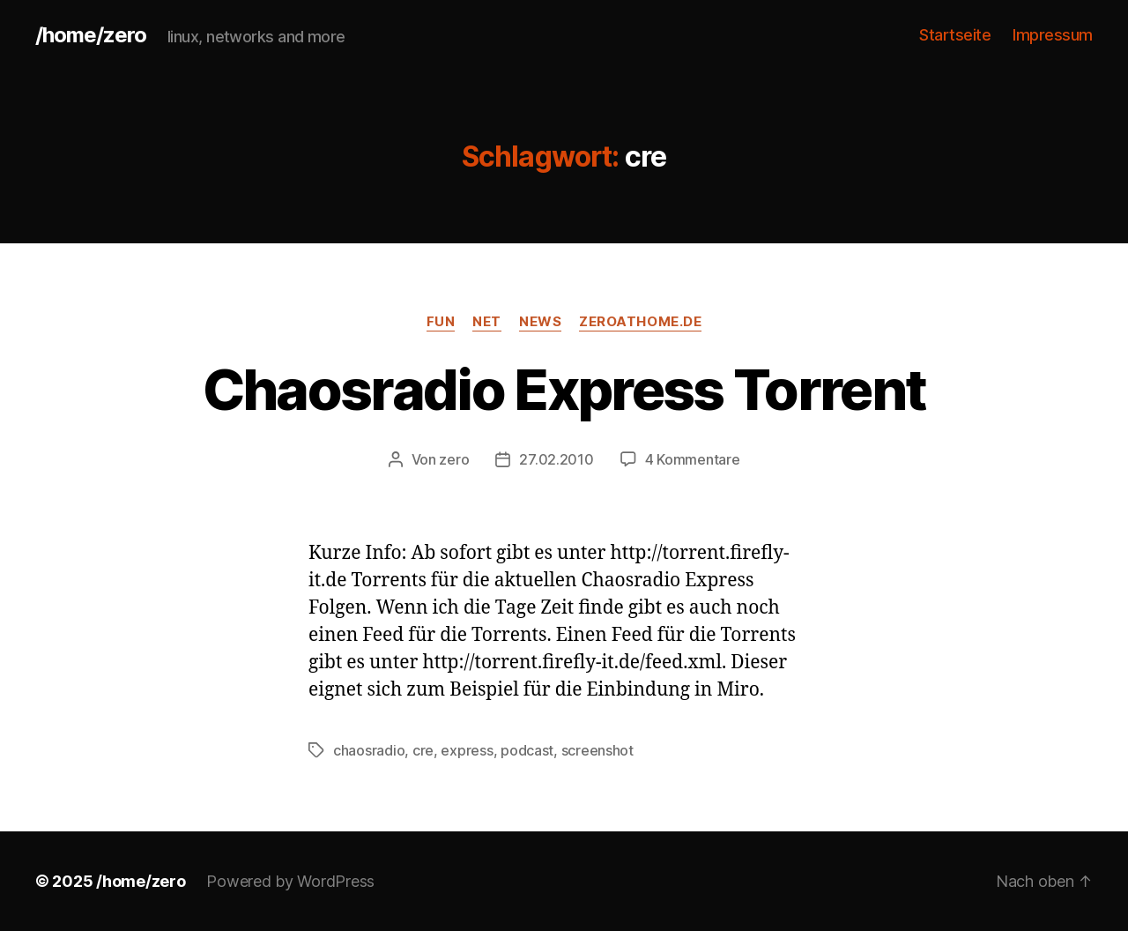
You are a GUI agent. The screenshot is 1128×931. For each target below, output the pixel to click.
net (486, 322)
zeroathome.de (640, 322)
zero (454, 459)
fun (441, 322)
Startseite (955, 35)
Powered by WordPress (290, 881)
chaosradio (368, 750)
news (540, 322)
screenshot (597, 750)
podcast (527, 750)
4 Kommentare (692, 459)
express (467, 750)
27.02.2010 (556, 459)
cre (423, 750)
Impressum (1053, 35)
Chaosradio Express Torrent (564, 389)
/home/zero (90, 35)
